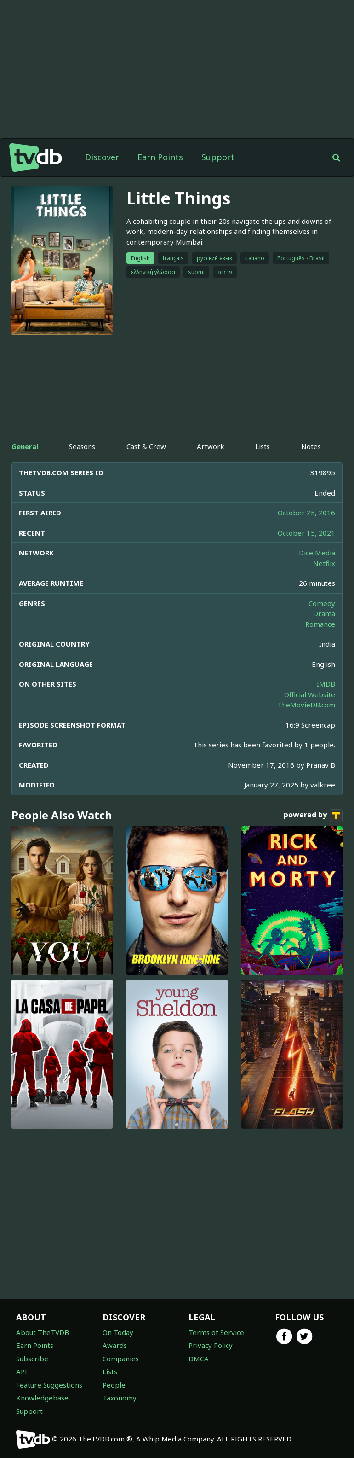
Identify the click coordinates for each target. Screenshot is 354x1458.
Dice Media (317, 552)
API (21, 1371)
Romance (320, 624)
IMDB (326, 683)
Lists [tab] (262, 446)
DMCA (198, 1358)
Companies (121, 1358)
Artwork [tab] (210, 446)
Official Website (309, 694)
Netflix (324, 563)
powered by (313, 815)
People (114, 1384)
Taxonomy (120, 1397)
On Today (118, 1332)
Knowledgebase (42, 1397)
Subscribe (32, 1358)
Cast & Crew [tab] (146, 446)
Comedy (321, 603)
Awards (115, 1345)
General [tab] (24, 446)
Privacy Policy (210, 1345)
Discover (102, 157)
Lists (110, 1371)
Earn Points (160, 157)
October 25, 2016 (306, 512)
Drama (324, 613)
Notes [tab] (311, 446)
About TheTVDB (42, 1332)
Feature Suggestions (49, 1384)
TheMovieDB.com (306, 704)
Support (217, 157)
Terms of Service (216, 1332)
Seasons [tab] (82, 446)
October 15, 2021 (306, 532)
